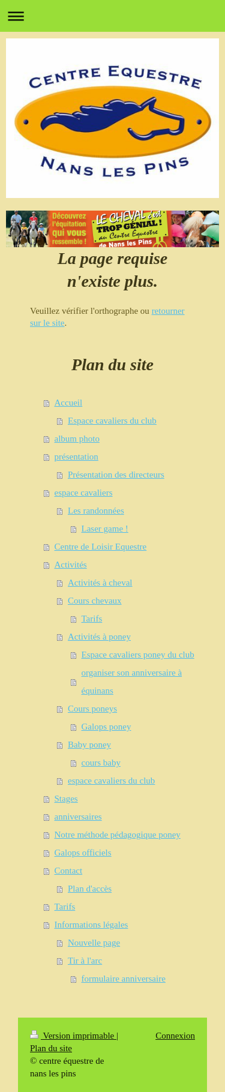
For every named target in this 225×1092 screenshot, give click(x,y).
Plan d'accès (90, 888)
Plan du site (51, 1048)
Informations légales (91, 924)
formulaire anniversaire (124, 978)
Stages (66, 798)
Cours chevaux (95, 600)
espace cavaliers (84, 492)
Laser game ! (105, 528)
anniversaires (78, 816)
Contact (69, 870)
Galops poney (106, 726)
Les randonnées (96, 510)
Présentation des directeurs (116, 474)
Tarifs (92, 618)
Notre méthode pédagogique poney (118, 834)
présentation (76, 456)
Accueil (69, 402)
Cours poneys (92, 708)
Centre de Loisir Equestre (101, 546)
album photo (77, 438)
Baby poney (89, 744)
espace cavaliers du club (111, 780)
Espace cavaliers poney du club (138, 654)
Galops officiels (83, 852)
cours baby (101, 762)
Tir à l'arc (85, 960)
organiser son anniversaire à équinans (132, 681)
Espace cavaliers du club (112, 420)
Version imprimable (73, 1035)
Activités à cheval (100, 582)
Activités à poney (99, 636)
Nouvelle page (94, 942)
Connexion (175, 1035)
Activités (71, 564)
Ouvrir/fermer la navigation (112, 16)
